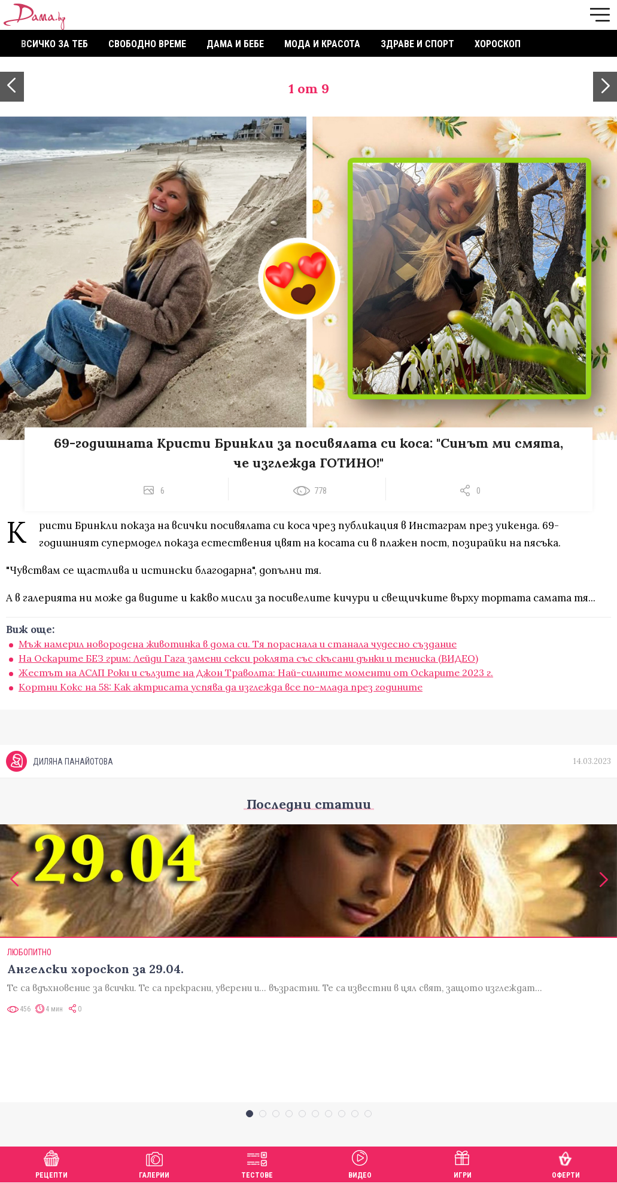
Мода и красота (322, 44)
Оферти (566, 1163)
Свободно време (147, 44)
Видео (360, 1163)
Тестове (257, 1163)
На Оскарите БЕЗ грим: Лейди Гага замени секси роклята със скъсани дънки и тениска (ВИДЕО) (248, 658)
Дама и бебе (235, 44)
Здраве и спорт (417, 44)
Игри (462, 1163)
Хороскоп (498, 44)
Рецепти (51, 1163)
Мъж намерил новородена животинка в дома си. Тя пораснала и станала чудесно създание (238, 644)
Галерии (154, 1163)
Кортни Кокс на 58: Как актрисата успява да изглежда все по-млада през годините (221, 687)
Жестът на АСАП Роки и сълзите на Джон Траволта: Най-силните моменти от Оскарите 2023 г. (256, 672)
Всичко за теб (54, 44)
